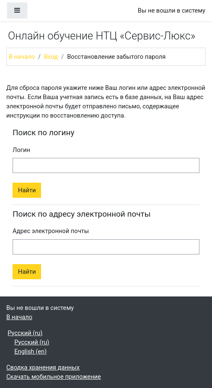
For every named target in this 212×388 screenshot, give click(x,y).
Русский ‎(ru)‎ (25, 333)
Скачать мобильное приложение (53, 376)
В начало (22, 56)
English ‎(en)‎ (30, 351)
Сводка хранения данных (43, 367)
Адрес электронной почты (51, 231)
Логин (21, 150)
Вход (51, 56)
